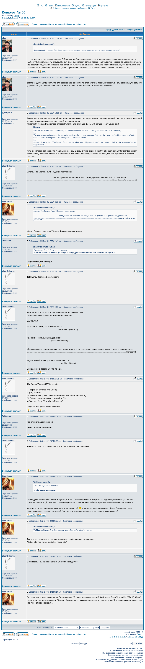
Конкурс (82, 24)
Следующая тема (134, 30)
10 (22, 18)
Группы (76, 6)
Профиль (103, 6)
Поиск (49, 6)
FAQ (40, 6)
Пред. (16, 15)
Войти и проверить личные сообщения (68, 8)
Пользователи (62, 6)
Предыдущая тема (114, 30)
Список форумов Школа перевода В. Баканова (53, 24)
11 (25, 18)
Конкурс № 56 (13, 12)
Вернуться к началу (11, 72)
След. (32, 18)
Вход (91, 8)
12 (28, 18)
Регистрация (89, 6)
